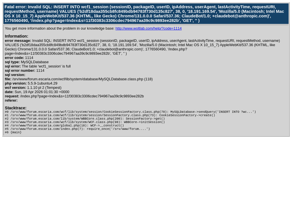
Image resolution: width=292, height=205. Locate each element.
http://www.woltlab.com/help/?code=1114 (148, 28)
